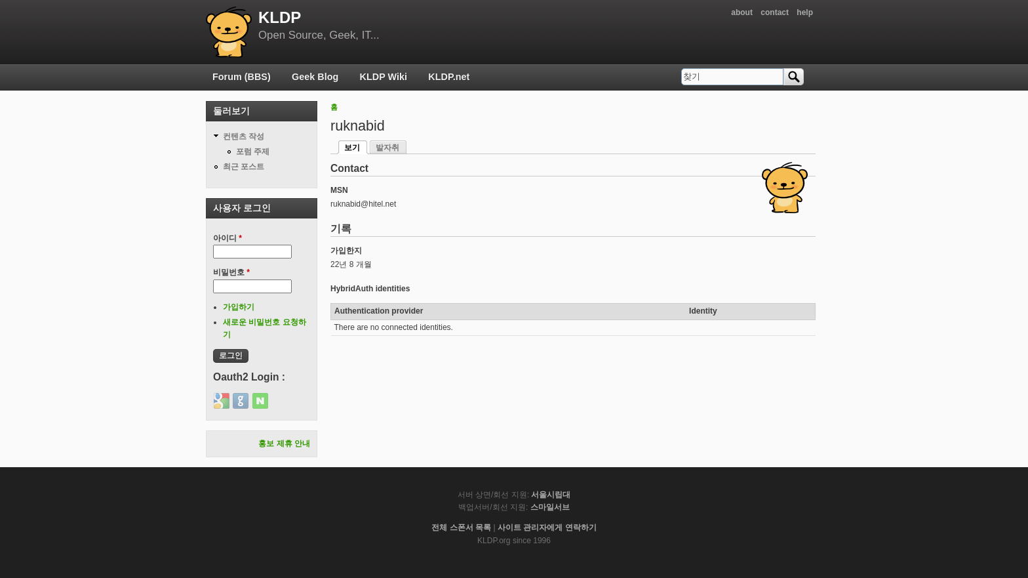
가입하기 (238, 307)
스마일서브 (550, 507)
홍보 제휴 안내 (284, 443)
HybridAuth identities (370, 288)
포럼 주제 (252, 151)
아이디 (227, 238)
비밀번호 (231, 272)
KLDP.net (448, 77)
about (742, 12)
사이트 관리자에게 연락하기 (547, 527)
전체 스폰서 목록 (461, 527)
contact (775, 12)
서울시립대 (550, 494)
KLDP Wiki (383, 77)
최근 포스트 (243, 166)
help (805, 12)
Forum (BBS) (241, 77)
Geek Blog (315, 77)
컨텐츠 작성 (243, 136)
